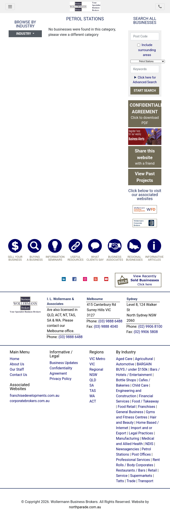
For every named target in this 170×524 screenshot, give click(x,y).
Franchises (146, 407)
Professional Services (133, 460)
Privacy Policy (60, 379)
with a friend (145, 157)
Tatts (120, 481)
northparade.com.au (85, 507)
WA (92, 396)
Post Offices (141, 454)
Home (14, 359)
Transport (145, 481)
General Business (129, 412)
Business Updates (64, 363)
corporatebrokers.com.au (30, 401)
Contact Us (18, 375)
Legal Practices (141, 433)
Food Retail (126, 407)
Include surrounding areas (146, 50)
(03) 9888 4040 (106, 326)
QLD (92, 380)
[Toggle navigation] (10, 6)
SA (91, 385)
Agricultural (144, 359)
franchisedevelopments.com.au (34, 395)
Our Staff (17, 369)
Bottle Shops (126, 380)
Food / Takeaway (145, 401)
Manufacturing (127, 438)
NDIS (149, 444)
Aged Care (124, 359)
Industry (24, 33)
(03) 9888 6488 (70, 337)
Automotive (125, 364)
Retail (152, 470)
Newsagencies (127, 449)
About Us (17, 364)
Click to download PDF (145, 113)
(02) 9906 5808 (146, 332)
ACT (92, 401)
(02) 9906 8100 (150, 326)
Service (122, 476)
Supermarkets (141, 476)
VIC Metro (97, 359)
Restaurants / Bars (130, 470)
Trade (131, 481)
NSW (93, 375)
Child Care (140, 385)
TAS (92, 391)
